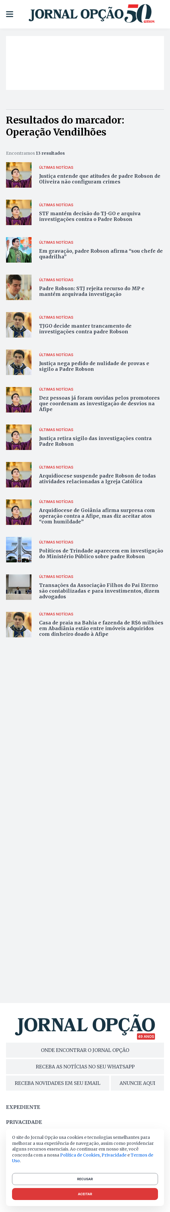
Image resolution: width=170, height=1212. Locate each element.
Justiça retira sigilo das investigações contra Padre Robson (95, 441)
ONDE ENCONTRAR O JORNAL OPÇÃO (85, 1050)
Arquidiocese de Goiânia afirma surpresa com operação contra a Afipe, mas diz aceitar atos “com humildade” (97, 516)
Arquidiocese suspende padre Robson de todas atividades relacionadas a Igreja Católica (97, 478)
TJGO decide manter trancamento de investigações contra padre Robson (85, 329)
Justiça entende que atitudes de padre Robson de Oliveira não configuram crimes (99, 179)
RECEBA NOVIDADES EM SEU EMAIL (57, 1083)
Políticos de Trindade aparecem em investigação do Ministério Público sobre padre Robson (101, 553)
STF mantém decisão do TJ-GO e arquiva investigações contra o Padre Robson (90, 216)
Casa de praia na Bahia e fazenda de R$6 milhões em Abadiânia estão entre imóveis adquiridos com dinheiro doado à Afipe (101, 628)
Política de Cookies (80, 1155)
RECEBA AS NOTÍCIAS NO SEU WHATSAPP (85, 1067)
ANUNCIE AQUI (137, 1083)
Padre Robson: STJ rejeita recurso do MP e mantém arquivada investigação (91, 291)
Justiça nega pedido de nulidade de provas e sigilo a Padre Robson (94, 366)
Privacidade (24, 1122)
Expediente (23, 1107)
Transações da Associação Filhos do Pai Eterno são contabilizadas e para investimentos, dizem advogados (99, 591)
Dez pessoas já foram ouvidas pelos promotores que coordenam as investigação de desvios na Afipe (99, 403)
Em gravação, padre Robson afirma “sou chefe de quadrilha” (101, 254)
